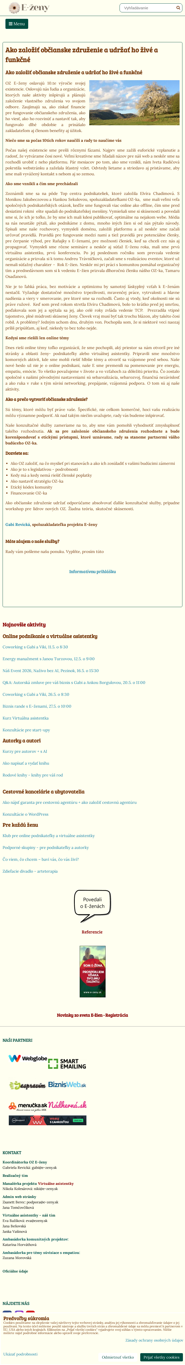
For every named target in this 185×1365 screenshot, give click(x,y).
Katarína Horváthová (19, 1244)
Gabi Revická (17, 524)
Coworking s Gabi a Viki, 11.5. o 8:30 (35, 646)
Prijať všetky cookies (162, 1357)
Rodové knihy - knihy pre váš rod (33, 775)
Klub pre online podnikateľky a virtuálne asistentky (49, 835)
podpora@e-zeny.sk (42, 1202)
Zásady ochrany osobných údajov (154, 1340)
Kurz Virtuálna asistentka (26, 718)
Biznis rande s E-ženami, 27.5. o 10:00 (37, 706)
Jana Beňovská (14, 1226)
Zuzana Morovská (17, 1257)
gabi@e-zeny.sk (44, 1167)
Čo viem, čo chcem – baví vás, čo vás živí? (41, 859)
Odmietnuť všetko (118, 1357)
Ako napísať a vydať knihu (26, 763)
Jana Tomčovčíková (18, 1207)
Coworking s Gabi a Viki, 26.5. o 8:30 (36, 694)
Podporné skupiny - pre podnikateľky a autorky (46, 847)
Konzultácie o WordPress (25, 814)
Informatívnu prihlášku (92, 571)
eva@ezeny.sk (36, 1220)
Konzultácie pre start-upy (26, 729)
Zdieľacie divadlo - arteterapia (30, 871)
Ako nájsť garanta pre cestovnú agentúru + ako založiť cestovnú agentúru (70, 802)
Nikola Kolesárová (17, 1188)
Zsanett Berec (14, 1202)
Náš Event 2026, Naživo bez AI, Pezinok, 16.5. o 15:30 (51, 670)
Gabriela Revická (16, 1167)
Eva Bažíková (13, 1220)
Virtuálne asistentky (56, 1183)
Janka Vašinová (15, 1231)
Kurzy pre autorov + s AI (25, 751)
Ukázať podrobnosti (20, 1354)
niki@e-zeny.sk (46, 1188)
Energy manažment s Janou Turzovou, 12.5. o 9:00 (49, 658)
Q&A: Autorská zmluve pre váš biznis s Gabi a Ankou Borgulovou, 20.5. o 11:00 (74, 682)
